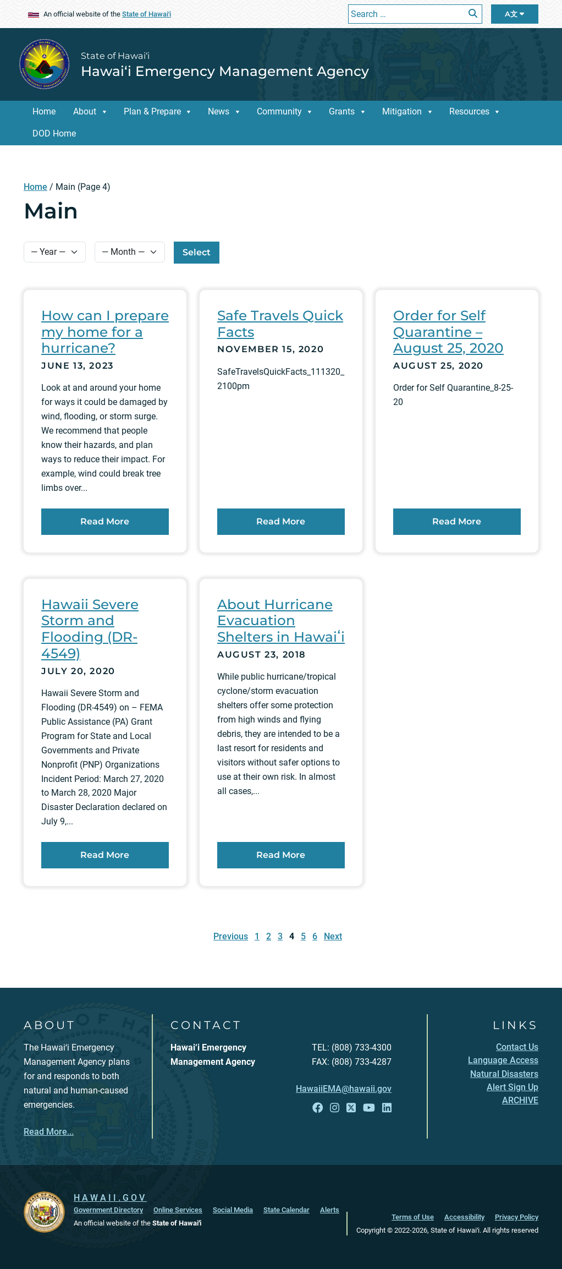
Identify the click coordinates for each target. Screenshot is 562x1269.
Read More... (49, 1131)
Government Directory (108, 1210)
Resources (469, 111)
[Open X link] (351, 1108)
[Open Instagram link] (334, 1108)
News (218, 111)
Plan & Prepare (152, 111)
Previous (230, 936)
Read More (124, 521)
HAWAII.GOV (110, 1198)
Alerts (329, 1210)
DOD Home (54, 133)
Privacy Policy (516, 1217)
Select (197, 252)
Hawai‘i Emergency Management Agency (225, 71)
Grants (342, 111)
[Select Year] (55, 252)
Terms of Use (413, 1217)
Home (44, 111)
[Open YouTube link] (369, 1108)
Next (333, 936)
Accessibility (464, 1217)
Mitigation (402, 111)
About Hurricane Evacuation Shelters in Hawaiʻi (281, 620)
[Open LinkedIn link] (387, 1108)
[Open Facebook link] (317, 1108)
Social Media (233, 1210)
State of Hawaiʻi (146, 14)
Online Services (177, 1210)
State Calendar (286, 1210)
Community (279, 111)
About (84, 111)
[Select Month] (130, 252)
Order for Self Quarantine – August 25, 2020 (448, 331)
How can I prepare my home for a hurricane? (105, 331)
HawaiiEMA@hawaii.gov (344, 1089)
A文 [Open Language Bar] (514, 13)
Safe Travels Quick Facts (280, 323)
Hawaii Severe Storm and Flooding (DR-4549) (90, 628)
